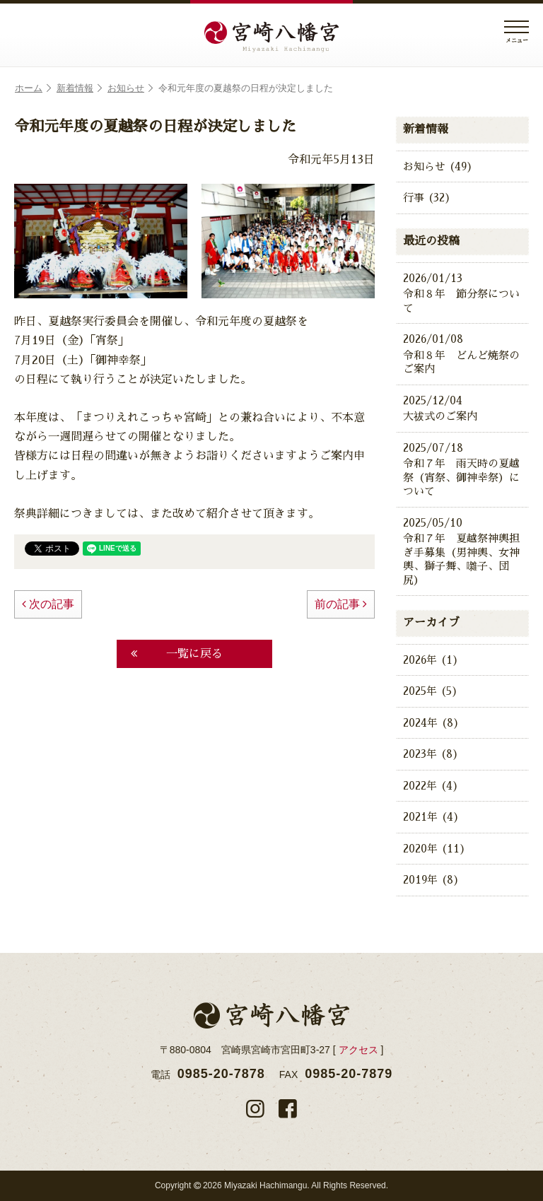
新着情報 (79, 88)
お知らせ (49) (438, 166)
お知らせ (130, 88)
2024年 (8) (431, 722)
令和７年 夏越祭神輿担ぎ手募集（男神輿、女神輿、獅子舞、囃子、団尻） (462, 550)
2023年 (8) (431, 754)
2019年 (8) (431, 879)
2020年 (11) (434, 848)
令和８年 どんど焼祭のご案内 (462, 353)
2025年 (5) (430, 691)
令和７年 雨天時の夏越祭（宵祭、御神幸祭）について (462, 469)
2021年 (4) (431, 817)
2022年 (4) (431, 785)
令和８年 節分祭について (462, 292)
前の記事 (341, 604)
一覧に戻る (177, 654)
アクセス (358, 1049)
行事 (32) (427, 197)
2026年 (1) (431, 660)
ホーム (33, 88)
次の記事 (48, 604)
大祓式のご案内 (462, 408)
